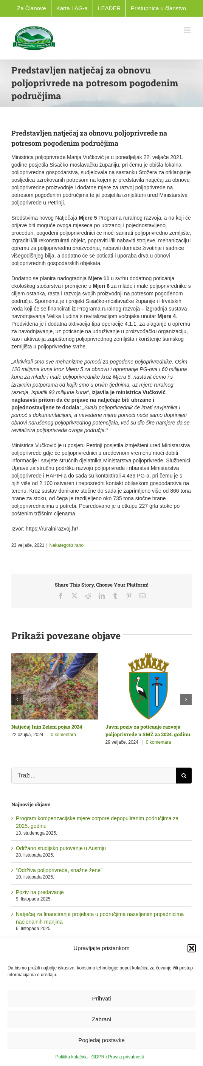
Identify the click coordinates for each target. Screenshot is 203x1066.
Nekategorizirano (67, 545)
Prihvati (101, 998)
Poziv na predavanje (40, 892)
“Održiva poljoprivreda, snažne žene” (59, 870)
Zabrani (101, 1019)
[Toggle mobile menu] (188, 30)
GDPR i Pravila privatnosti (117, 1057)
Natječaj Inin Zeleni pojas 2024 (46, 726)
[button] (191, 948)
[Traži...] (93, 776)
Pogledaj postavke (101, 1040)
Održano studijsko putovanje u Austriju (61, 848)
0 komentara (63, 734)
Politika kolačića (71, 1057)
